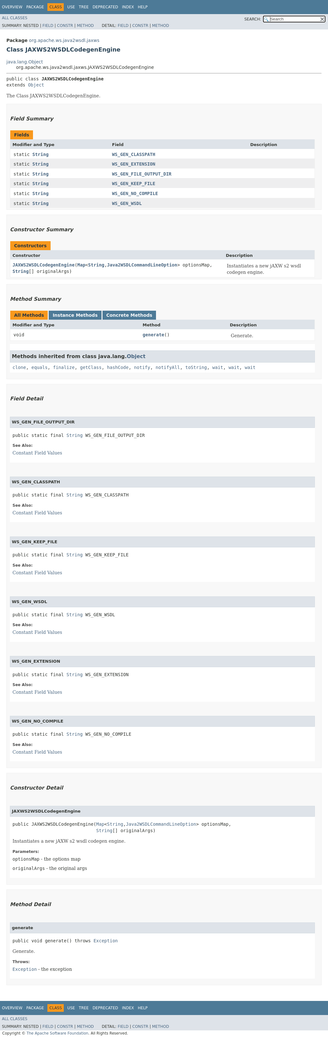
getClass (91, 367)
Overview (12, 7)
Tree (84, 7)
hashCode (117, 367)
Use (71, 7)
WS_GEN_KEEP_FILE (133, 183)
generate (153, 334)
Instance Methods (75, 315)
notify (142, 367)
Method (85, 25)
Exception (106, 940)
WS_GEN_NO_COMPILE (135, 193)
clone (19, 367)
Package (35, 7)
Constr (65, 25)
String (40, 154)
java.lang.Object (24, 61)
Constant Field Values (37, 452)
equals (39, 367)
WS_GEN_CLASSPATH (133, 154)
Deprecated (105, 7)
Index (128, 7)
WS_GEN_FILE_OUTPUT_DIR (141, 173)
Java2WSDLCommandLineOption (142, 264)
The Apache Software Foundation (57, 1033)
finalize (63, 367)
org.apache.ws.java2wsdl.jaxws (64, 40)
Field (47, 25)
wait (217, 367)
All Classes (14, 18)
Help (143, 7)
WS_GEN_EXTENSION (133, 164)
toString (196, 367)
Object (36, 84)
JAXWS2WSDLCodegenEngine (43, 264)
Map (81, 264)
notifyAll (168, 367)
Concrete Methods (129, 315)
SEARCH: (252, 19)
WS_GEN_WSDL (127, 203)
